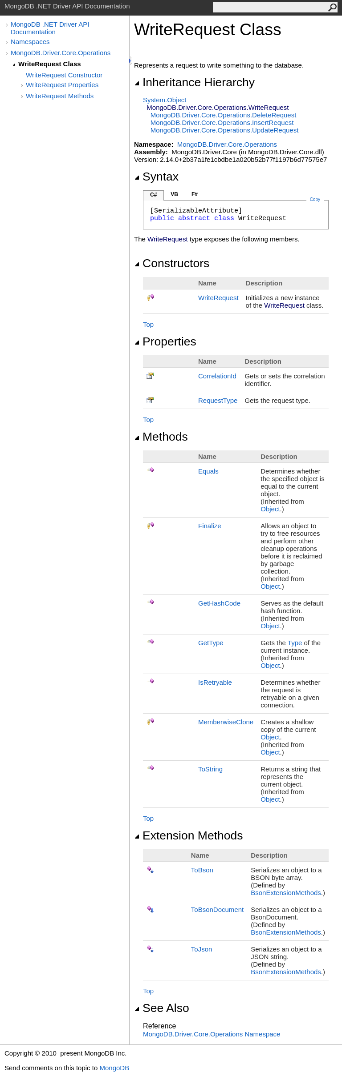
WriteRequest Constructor (64, 75)
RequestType (217, 400)
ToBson (202, 870)
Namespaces (30, 41)
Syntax (156, 176)
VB (174, 194)
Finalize (209, 526)
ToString (210, 769)
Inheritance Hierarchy (194, 82)
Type (295, 642)
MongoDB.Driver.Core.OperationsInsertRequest (222, 122)
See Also (161, 1008)
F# (194, 194)
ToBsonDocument (217, 909)
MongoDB (114, 1068)
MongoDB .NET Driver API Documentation (50, 28)
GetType (211, 642)
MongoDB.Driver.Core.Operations (60, 52)
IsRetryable (215, 682)
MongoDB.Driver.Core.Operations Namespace (211, 1034)
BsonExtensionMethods (286, 892)
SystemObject (165, 100)
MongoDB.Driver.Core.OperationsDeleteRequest (224, 115)
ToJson (201, 949)
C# (153, 195)
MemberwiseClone (225, 722)
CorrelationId (217, 376)
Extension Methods (188, 835)
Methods (161, 436)
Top (148, 324)
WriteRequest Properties (62, 84)
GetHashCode (219, 603)
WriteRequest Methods (60, 96)
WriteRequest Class (49, 64)
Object (270, 509)
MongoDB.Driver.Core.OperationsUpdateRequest (225, 130)
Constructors (171, 263)
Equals (208, 471)
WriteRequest (218, 297)
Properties (165, 341)
